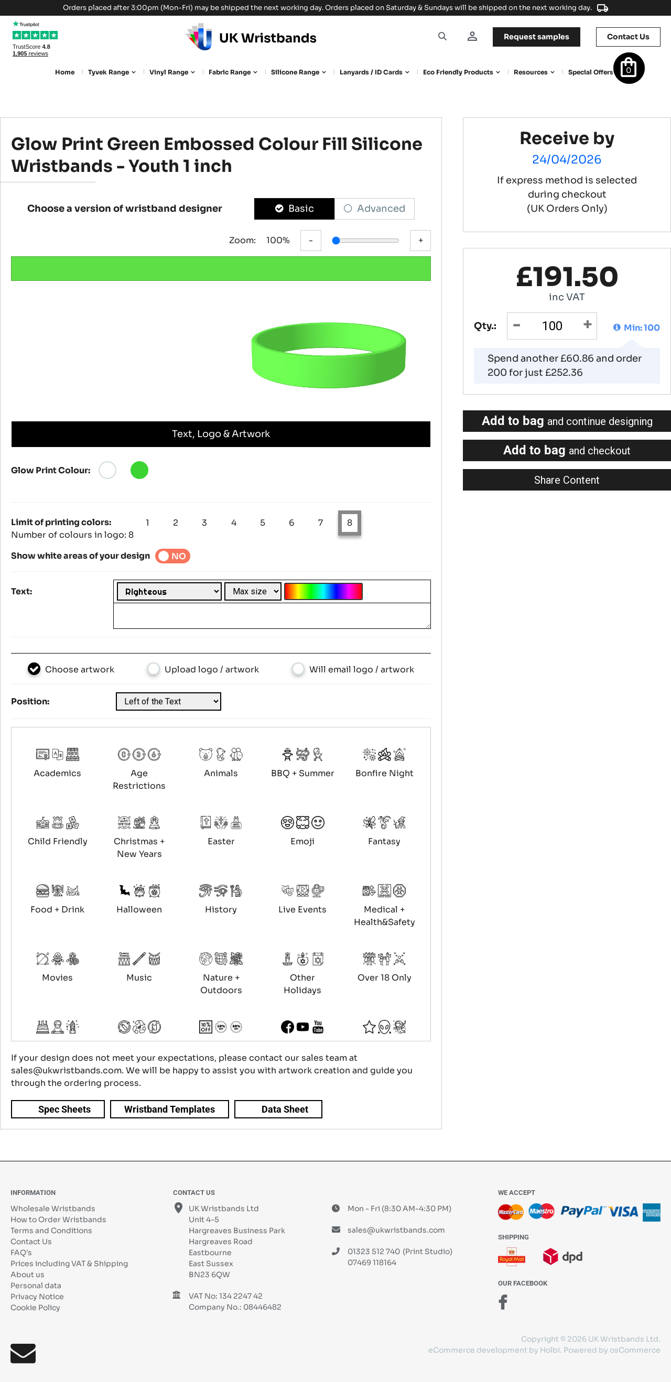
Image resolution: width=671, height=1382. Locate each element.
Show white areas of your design (80, 555)
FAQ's (21, 1252)
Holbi (550, 1350)
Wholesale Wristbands (52, 1208)
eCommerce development (477, 1350)
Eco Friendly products (458, 72)
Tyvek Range (108, 72)
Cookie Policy (35, 1307)
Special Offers (590, 72)
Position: (30, 701)
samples (536, 36)
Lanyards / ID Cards (371, 72)
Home (64, 72)
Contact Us (31, 1241)
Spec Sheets (64, 1109)
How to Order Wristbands (58, 1219)
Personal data (35, 1285)
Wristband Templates (169, 1109)
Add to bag (567, 420)
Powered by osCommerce (612, 1350)
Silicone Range (295, 72)
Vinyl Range (168, 72)
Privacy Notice (37, 1296)
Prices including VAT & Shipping (69, 1263)
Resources (531, 72)
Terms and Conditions (51, 1230)
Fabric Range (230, 72)
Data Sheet (285, 1109)
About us (27, 1274)
